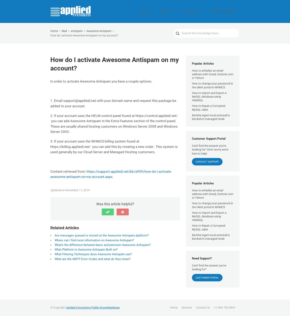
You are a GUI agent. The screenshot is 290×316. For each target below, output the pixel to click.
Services (182, 11)
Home (166, 11)
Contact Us (202, 11)
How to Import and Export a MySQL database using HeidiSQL (209, 96)
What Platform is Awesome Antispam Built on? (86, 249)
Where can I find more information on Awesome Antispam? (94, 240)
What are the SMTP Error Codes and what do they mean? (92, 259)
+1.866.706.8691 (227, 11)
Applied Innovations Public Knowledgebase (93, 307)
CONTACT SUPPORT (207, 161)
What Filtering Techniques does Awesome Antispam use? (93, 254)
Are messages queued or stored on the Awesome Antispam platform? (102, 235)
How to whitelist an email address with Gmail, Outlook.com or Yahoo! (212, 74)
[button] (108, 212)
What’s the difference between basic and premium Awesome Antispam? (103, 245)
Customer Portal (207, 277)
